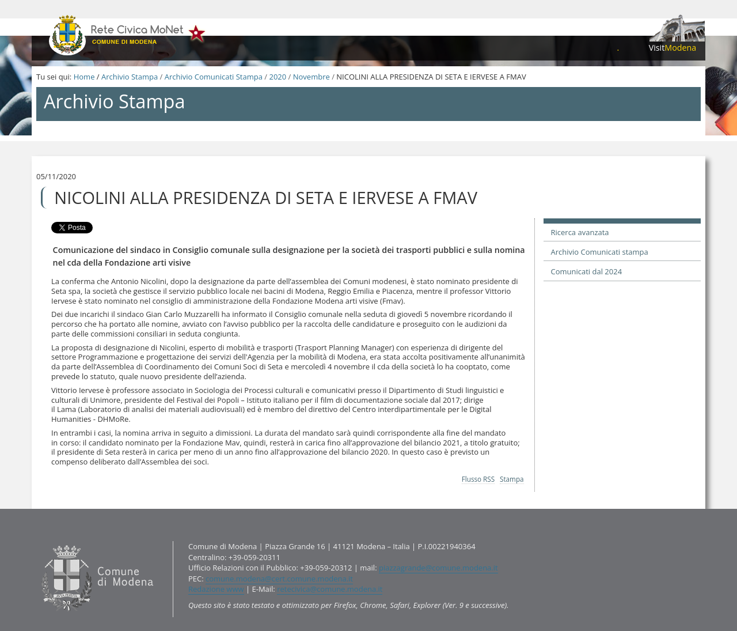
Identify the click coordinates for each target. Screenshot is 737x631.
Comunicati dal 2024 (586, 271)
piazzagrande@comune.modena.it (438, 567)
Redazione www (216, 589)
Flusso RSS (478, 478)
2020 (277, 76)
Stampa (512, 478)
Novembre (311, 76)
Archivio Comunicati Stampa (214, 76)
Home (84, 76)
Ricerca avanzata (580, 232)
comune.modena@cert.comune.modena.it (279, 578)
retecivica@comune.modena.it (329, 589)
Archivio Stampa (129, 76)
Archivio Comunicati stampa (599, 252)
